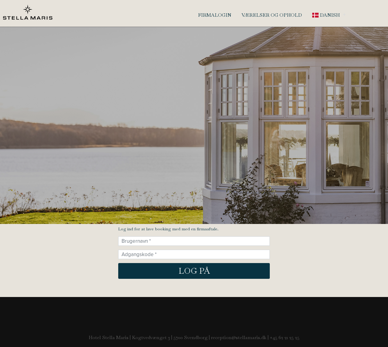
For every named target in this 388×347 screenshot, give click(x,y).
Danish (326, 15)
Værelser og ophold (272, 15)
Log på (194, 270)
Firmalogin (214, 15)
